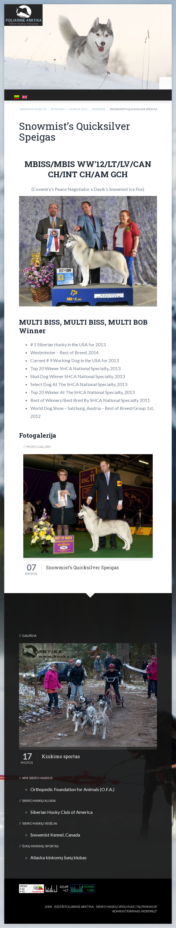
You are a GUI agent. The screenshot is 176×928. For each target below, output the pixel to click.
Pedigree (99, 109)
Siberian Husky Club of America (61, 812)
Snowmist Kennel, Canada (55, 834)
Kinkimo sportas (61, 756)
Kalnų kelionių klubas (138, 915)
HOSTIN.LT (149, 911)
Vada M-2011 (78, 109)
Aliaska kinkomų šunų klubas (58, 857)
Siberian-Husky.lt (33, 109)
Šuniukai (58, 109)
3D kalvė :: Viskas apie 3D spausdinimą (89, 915)
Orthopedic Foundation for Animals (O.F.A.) (72, 789)
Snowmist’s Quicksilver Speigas (82, 567)
